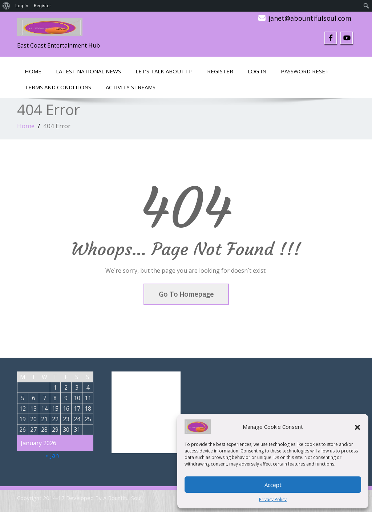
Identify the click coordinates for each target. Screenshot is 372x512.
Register (220, 71)
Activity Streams (130, 87)
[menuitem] (6, 6)
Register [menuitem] (42, 5)
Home (33, 71)
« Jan (52, 455)
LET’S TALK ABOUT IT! (164, 71)
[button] (357, 426)
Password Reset (305, 71)
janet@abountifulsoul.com (309, 18)
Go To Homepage (186, 294)
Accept (273, 484)
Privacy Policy (273, 499)
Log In (257, 71)
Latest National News (88, 71)
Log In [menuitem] (21, 5)
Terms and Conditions (58, 87)
